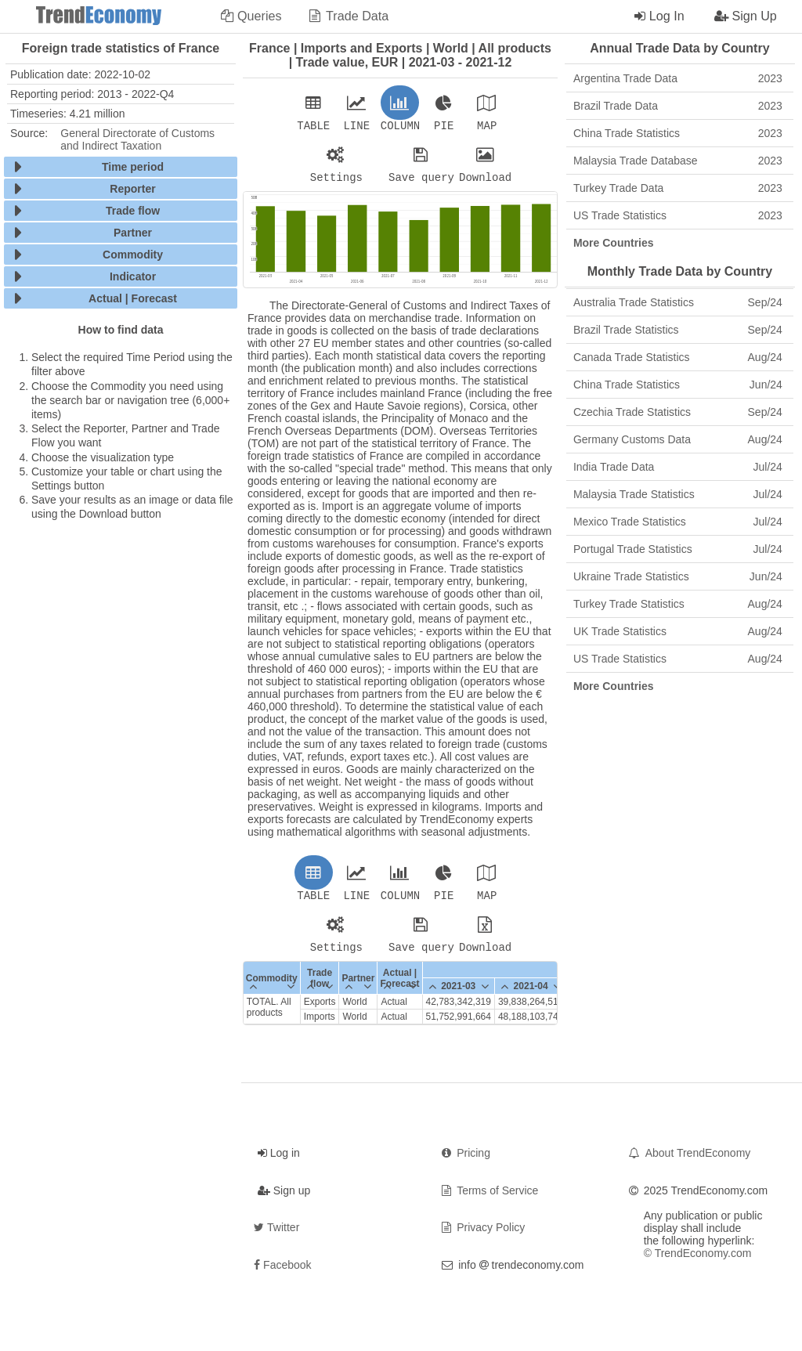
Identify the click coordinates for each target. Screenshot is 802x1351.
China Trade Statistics (677, 133)
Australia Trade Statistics (677, 302)
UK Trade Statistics (677, 631)
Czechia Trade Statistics (677, 412)
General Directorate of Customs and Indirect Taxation (137, 139)
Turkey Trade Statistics (677, 604)
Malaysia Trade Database (677, 160)
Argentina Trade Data (677, 78)
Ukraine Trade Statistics (677, 576)
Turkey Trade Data (677, 188)
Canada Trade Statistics (677, 357)
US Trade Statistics (677, 215)
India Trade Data (677, 467)
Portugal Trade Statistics (677, 549)
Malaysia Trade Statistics (677, 494)
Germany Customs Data (677, 439)
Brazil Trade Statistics (677, 329)
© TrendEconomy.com (698, 1262)
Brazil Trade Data (677, 105)
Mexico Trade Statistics (677, 521)
